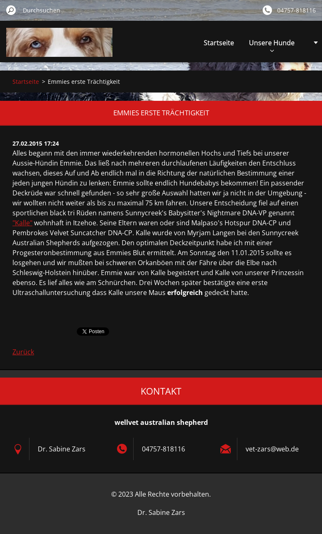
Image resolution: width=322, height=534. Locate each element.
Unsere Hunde (272, 45)
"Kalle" (22, 222)
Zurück (23, 351)
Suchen (11, 9)
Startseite (219, 42)
